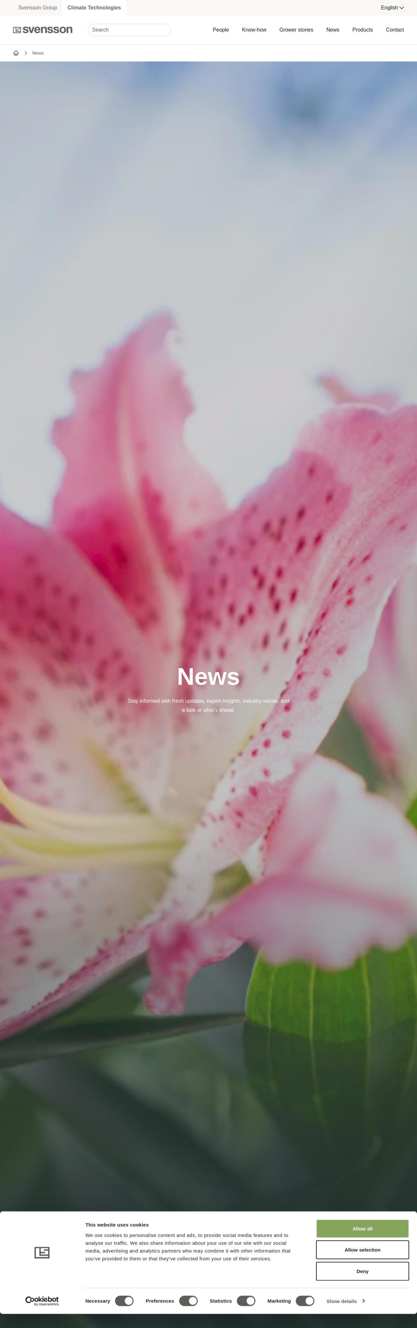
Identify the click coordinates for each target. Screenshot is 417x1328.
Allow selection (363, 1264)
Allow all (362, 1242)
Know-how (254, 30)
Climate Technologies (94, 7)
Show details (342, 1315)
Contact (395, 30)
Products (362, 30)
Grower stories (296, 30)
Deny (362, 1285)
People (221, 30)
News (332, 30)
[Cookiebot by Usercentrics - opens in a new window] (42, 1315)
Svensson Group (37, 7)
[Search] (129, 30)
